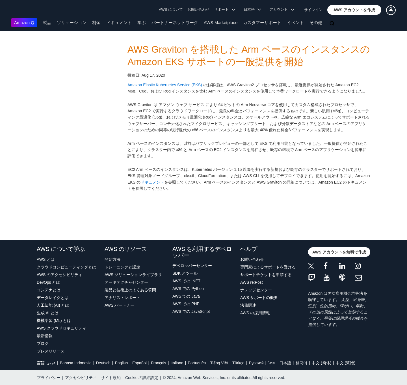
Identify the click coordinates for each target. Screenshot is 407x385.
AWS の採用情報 (255, 313)
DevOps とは (48, 282)
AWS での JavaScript (191, 311)
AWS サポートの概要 (259, 297)
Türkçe (238, 363)
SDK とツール (185, 273)
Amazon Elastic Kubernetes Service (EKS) (164, 85)
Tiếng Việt (219, 363)
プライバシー (48, 377)
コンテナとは (48, 290)
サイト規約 (111, 377)
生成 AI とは (48, 313)
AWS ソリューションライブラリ (133, 274)
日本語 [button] (252, 9)
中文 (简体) (321, 363)
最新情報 (45, 336)
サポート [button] (224, 9)
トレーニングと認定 (122, 267)
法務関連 (248, 305)
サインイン (313, 10)
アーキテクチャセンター (126, 282)
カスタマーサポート (262, 22)
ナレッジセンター (256, 290)
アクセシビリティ (81, 377)
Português (197, 363)
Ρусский (256, 363)
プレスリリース (50, 351)
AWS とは (46, 259)
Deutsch (103, 363)
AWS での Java (186, 296)
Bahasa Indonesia (76, 363)
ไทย (271, 363)
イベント (295, 22)
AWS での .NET (186, 281)
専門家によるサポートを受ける (268, 267)
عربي (50, 363)
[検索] (333, 23)
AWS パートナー (119, 305)
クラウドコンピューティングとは (66, 267)
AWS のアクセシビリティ (59, 274)
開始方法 (112, 259)
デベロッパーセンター (192, 265)
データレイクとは (52, 297)
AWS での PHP (186, 304)
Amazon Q (24, 22)
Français (158, 363)
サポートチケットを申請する (266, 274)
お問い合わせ (198, 9)
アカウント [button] (281, 9)
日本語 (285, 363)
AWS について (171, 9)
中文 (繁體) (345, 363)
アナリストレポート (122, 297)
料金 (96, 22)
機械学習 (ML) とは (54, 320)
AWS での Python (188, 288)
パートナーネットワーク (174, 22)
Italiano (177, 363)
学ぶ (141, 22)
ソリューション (71, 22)
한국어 (301, 363)
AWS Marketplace (220, 22)
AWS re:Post (251, 282)
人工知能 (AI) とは (53, 305)
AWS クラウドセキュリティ (61, 328)
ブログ (43, 343)
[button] (354, 10)
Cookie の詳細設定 (141, 377)
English (121, 363)
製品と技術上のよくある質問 (130, 290)
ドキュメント (119, 22)
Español (139, 363)
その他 (315, 22)
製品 (47, 22)
